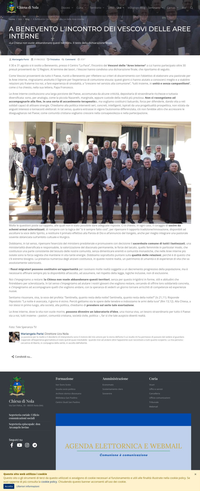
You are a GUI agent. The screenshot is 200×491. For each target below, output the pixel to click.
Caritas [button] (173, 7)
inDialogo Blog (136, 7)
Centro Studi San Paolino (68, 402)
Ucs (20, 19)
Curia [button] (82, 7)
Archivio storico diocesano (68, 393)
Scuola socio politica (65, 389)
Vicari (152, 384)
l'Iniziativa (55, 59)
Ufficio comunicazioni (159, 397)
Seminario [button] (156, 7)
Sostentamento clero (113, 389)
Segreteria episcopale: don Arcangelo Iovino (24, 425)
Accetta (9, 486)
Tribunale (154, 402)
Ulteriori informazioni (27, 486)
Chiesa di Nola (23, 7)
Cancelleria (154, 393)
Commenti (70, 59)
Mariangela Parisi (20, 59)
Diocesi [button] (67, 7)
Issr (184, 7)
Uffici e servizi (156, 389)
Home (12, 19)
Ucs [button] (121, 7)
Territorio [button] (97, 7)
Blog (27, 19)
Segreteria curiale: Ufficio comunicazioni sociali (24, 416)
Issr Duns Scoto (63, 384)
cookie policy (49, 481)
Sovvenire (107, 393)
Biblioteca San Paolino (66, 397)
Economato (108, 384)
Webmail (153, 406)
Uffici (111, 7)
